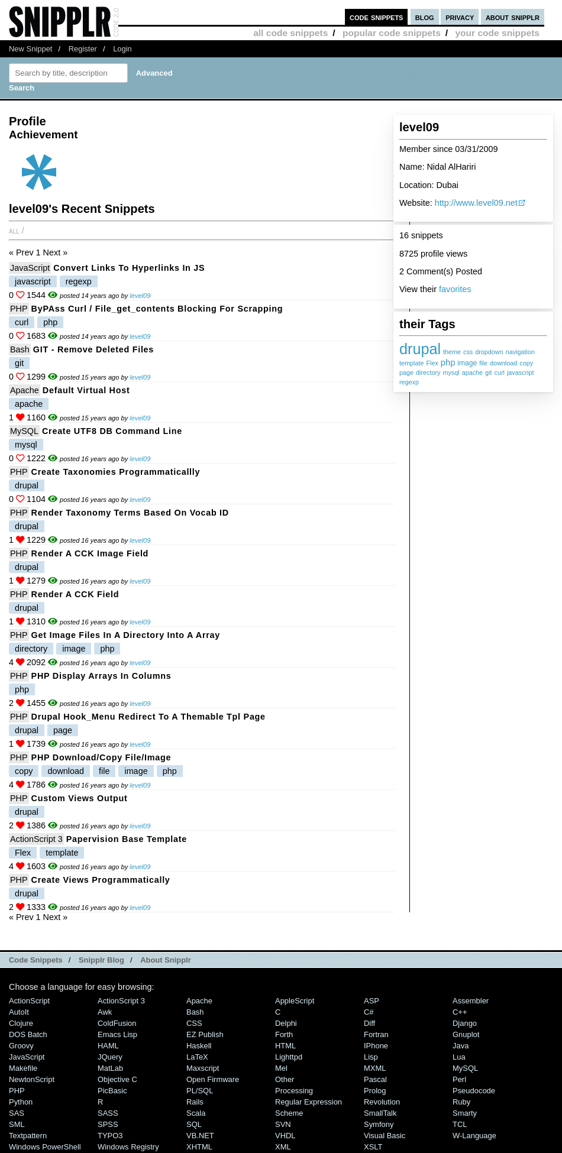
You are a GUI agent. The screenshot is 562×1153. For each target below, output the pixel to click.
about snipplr (513, 17)
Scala (195, 1113)
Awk (105, 1012)
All (14, 230)
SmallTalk (380, 1113)
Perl (459, 1079)
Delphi (286, 1023)
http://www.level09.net (476, 203)
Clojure (21, 1023)
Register (83, 48)
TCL (460, 1124)
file (483, 363)
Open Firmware (212, 1079)
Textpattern (28, 1135)
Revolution (382, 1101)
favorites (455, 289)
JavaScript (30, 268)
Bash (20, 349)
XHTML (199, 1146)
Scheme (289, 1113)
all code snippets (290, 33)
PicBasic (112, 1090)
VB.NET (200, 1135)
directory (428, 372)
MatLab (110, 1068)
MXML (375, 1068)
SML (17, 1124)
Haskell (198, 1045)
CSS (194, 1023)
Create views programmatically (100, 880)
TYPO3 (110, 1135)
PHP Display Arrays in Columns (101, 676)
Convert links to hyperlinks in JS (129, 268)
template (411, 363)
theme (452, 351)
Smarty (465, 1113)
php (448, 362)
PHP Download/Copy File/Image (101, 757)
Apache (24, 390)
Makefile (23, 1068)
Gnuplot (466, 1034)
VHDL (285, 1135)
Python (21, 1101)
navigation (520, 351)
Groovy (21, 1045)
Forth (284, 1034)
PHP (19, 308)
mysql (451, 372)
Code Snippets (36, 960)
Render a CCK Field (75, 594)
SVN (283, 1124)
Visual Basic (384, 1135)
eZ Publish (205, 1034)
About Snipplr (165, 960)
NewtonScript (31, 1079)
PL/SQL (199, 1090)
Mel (281, 1068)
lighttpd (288, 1056)
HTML (285, 1045)
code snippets (376, 17)
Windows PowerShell (45, 1146)
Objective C (117, 1079)
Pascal (375, 1079)
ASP (371, 1000)
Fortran (376, 1034)
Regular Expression (308, 1101)
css (468, 351)
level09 (140, 295)
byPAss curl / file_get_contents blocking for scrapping (157, 308)
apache (472, 372)
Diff (369, 1023)
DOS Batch (28, 1034)
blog (424, 17)
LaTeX (197, 1056)
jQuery (110, 1056)
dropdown (489, 351)
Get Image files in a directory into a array (125, 635)
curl (499, 372)
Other (284, 1079)
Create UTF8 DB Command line (112, 431)
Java (461, 1045)
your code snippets (497, 33)
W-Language (474, 1135)
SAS (16, 1113)
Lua (459, 1056)
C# (369, 1012)
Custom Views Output (79, 798)
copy (526, 363)
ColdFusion (117, 1023)
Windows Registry (128, 1146)
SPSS (108, 1124)
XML (283, 1146)
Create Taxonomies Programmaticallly (116, 472)
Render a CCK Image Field (90, 553)
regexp (409, 382)
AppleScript (294, 1000)
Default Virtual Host (86, 390)
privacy (459, 17)
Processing (294, 1090)
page (406, 372)
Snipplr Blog (101, 960)
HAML (108, 1045)
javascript (520, 372)
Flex (432, 363)
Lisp (371, 1056)
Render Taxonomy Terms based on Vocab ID (130, 512)
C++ (460, 1012)
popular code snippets (392, 33)
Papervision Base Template (126, 839)
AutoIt (19, 1012)
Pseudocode (474, 1090)
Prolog (375, 1090)
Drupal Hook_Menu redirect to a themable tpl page (148, 716)
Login (122, 48)
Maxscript (202, 1068)
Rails (195, 1101)
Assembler (471, 1000)
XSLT (373, 1146)
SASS (108, 1113)
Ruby (461, 1101)
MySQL (24, 431)
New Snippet (30, 48)
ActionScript (29, 1000)
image (467, 363)
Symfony (378, 1124)
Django (465, 1023)
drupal (420, 349)
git (488, 372)
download (503, 363)
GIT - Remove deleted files (93, 349)
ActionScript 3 (36, 839)
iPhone (376, 1045)
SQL (194, 1124)
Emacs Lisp (117, 1034)
